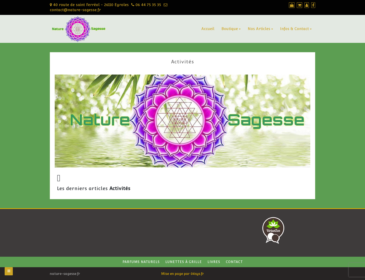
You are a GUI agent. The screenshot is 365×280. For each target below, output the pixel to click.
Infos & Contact (294, 29)
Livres (213, 262)
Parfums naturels (141, 262)
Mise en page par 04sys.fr (182, 274)
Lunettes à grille (183, 262)
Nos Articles (259, 29)
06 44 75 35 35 (146, 5)
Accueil (207, 29)
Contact (234, 262)
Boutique (229, 29)
